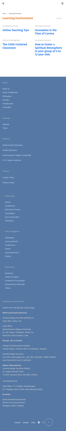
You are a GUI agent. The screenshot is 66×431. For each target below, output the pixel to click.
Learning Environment (10, 26)
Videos (8, 288)
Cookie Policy (8, 177)
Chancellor (7, 107)
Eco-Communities (12, 217)
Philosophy (7, 96)
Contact (18, 422)
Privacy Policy (8, 182)
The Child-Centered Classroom (15, 46)
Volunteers (9, 221)
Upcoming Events (12, 253)
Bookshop (9, 273)
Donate (26, 422)
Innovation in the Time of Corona (46, 32)
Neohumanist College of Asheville (17, 155)
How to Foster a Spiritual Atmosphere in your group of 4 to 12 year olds (48, 49)
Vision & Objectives (10, 92)
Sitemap (6, 124)
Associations (10, 213)
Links (33, 422)
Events (8, 202)
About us (6, 89)
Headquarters (8, 104)
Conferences (10, 206)
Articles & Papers (12, 277)
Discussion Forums (12, 210)
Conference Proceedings (15, 281)
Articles (8, 256)
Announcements (11, 241)
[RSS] (43, 422)
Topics (5, 128)
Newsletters (9, 238)
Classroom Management (11, 40)
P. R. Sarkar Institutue (12, 160)
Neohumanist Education (13, 145)
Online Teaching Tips (16, 30)
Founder (6, 100)
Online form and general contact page (19, 308)
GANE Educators (10, 150)
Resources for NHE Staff (15, 284)
